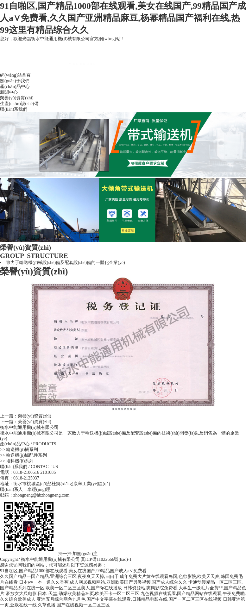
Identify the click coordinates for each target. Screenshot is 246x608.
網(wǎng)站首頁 (15, 75)
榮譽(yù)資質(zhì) (17, 98)
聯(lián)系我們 (13, 109)
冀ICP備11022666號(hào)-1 (106, 559)
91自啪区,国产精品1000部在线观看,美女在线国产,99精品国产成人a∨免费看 (73, 570)
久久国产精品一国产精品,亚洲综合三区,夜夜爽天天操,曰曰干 (59, 576)
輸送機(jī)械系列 (22, 449)
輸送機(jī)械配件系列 (26, 455)
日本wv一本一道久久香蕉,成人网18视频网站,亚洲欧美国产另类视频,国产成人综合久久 (103, 582)
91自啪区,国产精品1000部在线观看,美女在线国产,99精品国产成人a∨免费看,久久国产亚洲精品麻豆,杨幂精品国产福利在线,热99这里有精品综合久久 (123, 18)
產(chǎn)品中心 (15, 86)
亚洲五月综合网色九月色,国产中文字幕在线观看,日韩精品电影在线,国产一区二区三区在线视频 (129, 599)
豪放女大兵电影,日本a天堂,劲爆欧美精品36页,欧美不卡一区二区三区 (73, 593)
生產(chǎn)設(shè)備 (19, 103)
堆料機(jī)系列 (20, 461)
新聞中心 (9, 92)
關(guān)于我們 (14, 80)
